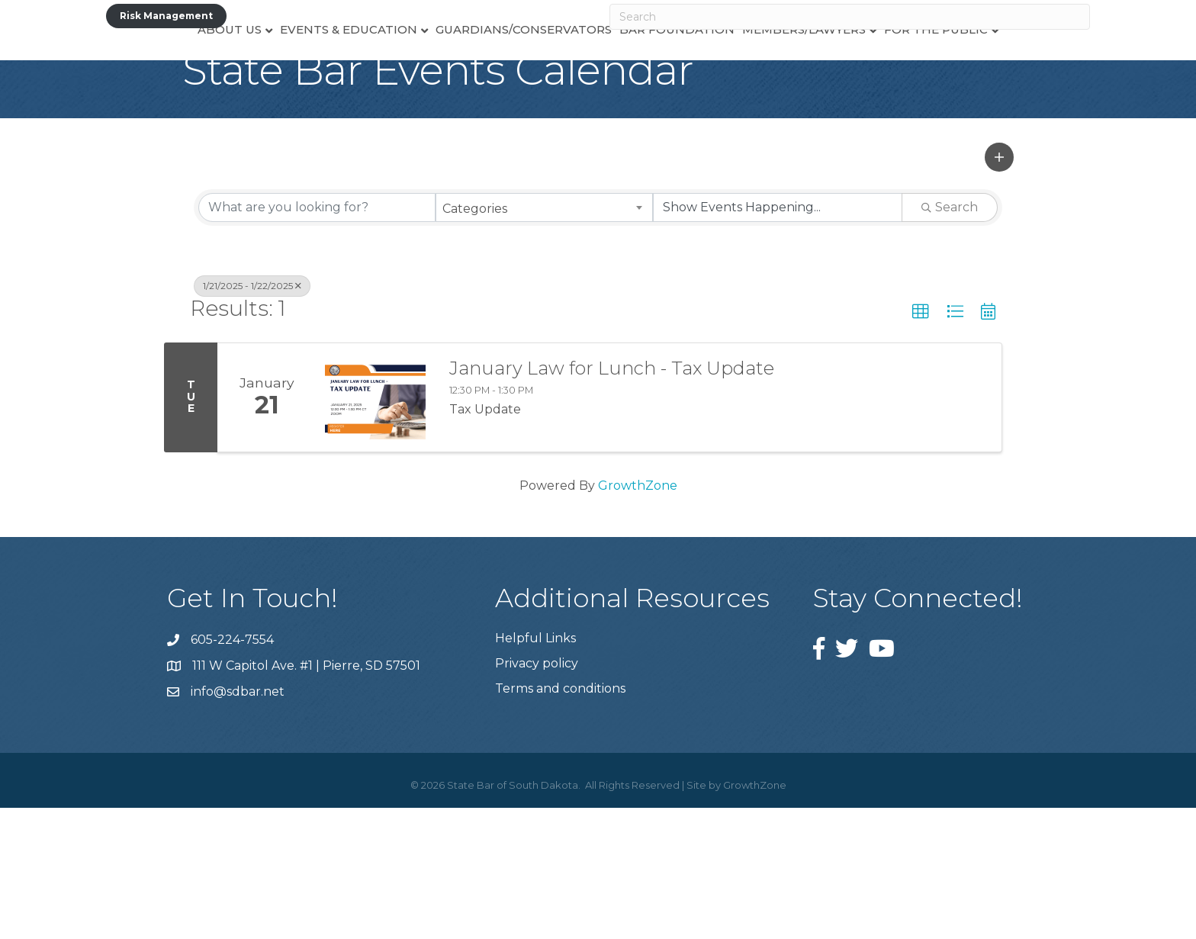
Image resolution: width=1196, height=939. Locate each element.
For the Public (977, 80)
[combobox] (544, 338)
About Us (188, 80)
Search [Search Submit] (949, 338)
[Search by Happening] (777, 338)
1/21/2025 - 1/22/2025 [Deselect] (252, 417)
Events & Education (307, 80)
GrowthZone (637, 616)
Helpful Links (535, 769)
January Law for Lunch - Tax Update (611, 500)
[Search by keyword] (317, 338)
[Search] (849, 17)
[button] (999, 288)
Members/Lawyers (845, 80)
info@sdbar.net (238, 822)
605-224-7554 (232, 771)
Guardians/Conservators (482, 80)
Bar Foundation (718, 80)
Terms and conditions (560, 819)
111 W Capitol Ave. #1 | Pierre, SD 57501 (306, 796)
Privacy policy (536, 794)
